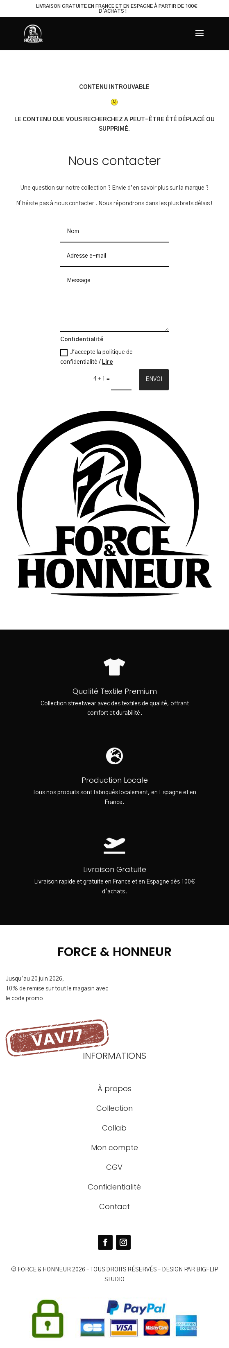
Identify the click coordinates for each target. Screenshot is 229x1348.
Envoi (153, 379)
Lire (107, 362)
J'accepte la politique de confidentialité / (96, 357)
